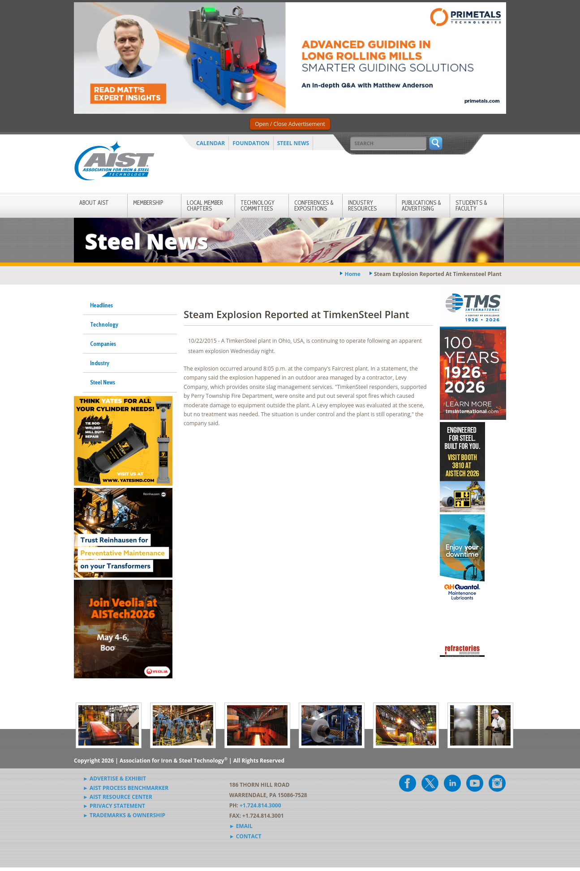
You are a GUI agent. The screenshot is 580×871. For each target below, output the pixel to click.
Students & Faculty (471, 205)
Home (352, 274)
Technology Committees (258, 205)
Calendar (210, 143)
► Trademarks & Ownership (124, 815)
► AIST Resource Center (117, 797)
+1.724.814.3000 (260, 805)
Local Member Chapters (205, 205)
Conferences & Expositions (314, 205)
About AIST (94, 202)
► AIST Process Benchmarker (125, 788)
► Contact (245, 836)
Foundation (250, 143)
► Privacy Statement (114, 806)
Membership (148, 202)
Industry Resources (362, 205)
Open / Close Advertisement (290, 124)
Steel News (293, 143)
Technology (104, 324)
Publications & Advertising (421, 205)
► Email (241, 826)
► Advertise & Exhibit (114, 778)
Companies (103, 343)
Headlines (101, 305)
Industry (99, 363)
